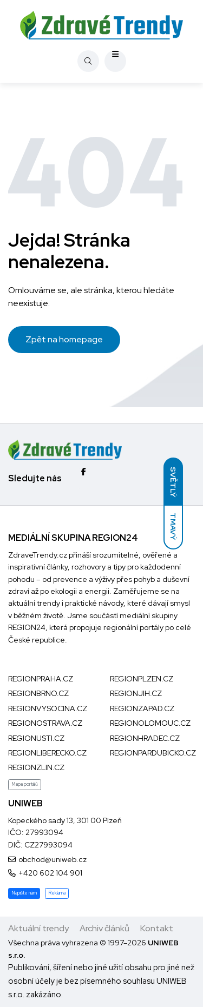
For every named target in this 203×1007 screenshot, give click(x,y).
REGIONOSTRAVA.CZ (45, 723)
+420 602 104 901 (50, 873)
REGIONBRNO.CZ (38, 693)
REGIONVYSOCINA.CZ (47, 708)
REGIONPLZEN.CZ (141, 679)
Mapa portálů (24, 784)
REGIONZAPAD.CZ (142, 708)
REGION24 (26, 627)
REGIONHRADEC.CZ (145, 738)
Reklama (57, 893)
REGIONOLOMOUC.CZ (150, 723)
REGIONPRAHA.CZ (40, 679)
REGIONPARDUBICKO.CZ (153, 753)
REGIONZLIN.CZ (36, 767)
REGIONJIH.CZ (136, 693)
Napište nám (24, 893)
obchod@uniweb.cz (52, 859)
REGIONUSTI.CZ (36, 738)
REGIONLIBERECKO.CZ (47, 753)
